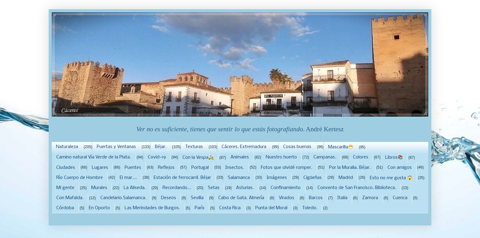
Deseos (168, 197)
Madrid (346, 177)
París (199, 208)
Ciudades (65, 167)
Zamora (370, 197)
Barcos (316, 197)
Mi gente (65, 187)
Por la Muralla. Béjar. (350, 167)
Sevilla (197, 197)
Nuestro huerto (281, 157)
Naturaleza (67, 146)
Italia (342, 197)
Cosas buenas (297, 146)
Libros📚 (394, 157)
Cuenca (400, 197)
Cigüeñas (312, 177)
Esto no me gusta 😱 (391, 178)
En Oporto (99, 208)
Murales (99, 187)
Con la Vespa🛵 (198, 157)
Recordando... (177, 187)
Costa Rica (230, 208)
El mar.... (128, 177)
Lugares (100, 167)
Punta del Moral (271, 208)
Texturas (194, 146)
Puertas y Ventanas (116, 146)
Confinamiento (286, 187)
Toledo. (309, 208)
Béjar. (161, 146)
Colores (360, 157)
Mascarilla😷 (340, 147)
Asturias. (245, 187)
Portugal (200, 167)
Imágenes (277, 177)
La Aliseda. (135, 187)
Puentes (133, 167)
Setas (213, 187)
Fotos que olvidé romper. (286, 167)
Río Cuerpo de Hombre (79, 177)
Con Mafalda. (70, 197)
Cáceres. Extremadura (244, 146)
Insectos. (234, 167)
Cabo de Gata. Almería (241, 197)
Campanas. (324, 157)
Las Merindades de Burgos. (152, 208)
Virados (286, 197)
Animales (240, 157)
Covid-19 (157, 157)
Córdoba (65, 208)
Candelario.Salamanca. (123, 197)
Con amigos (400, 167)
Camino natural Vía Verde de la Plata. (93, 157)
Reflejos (166, 167)
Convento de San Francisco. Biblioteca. (356, 187)
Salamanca (239, 177)
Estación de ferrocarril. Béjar (182, 177)
